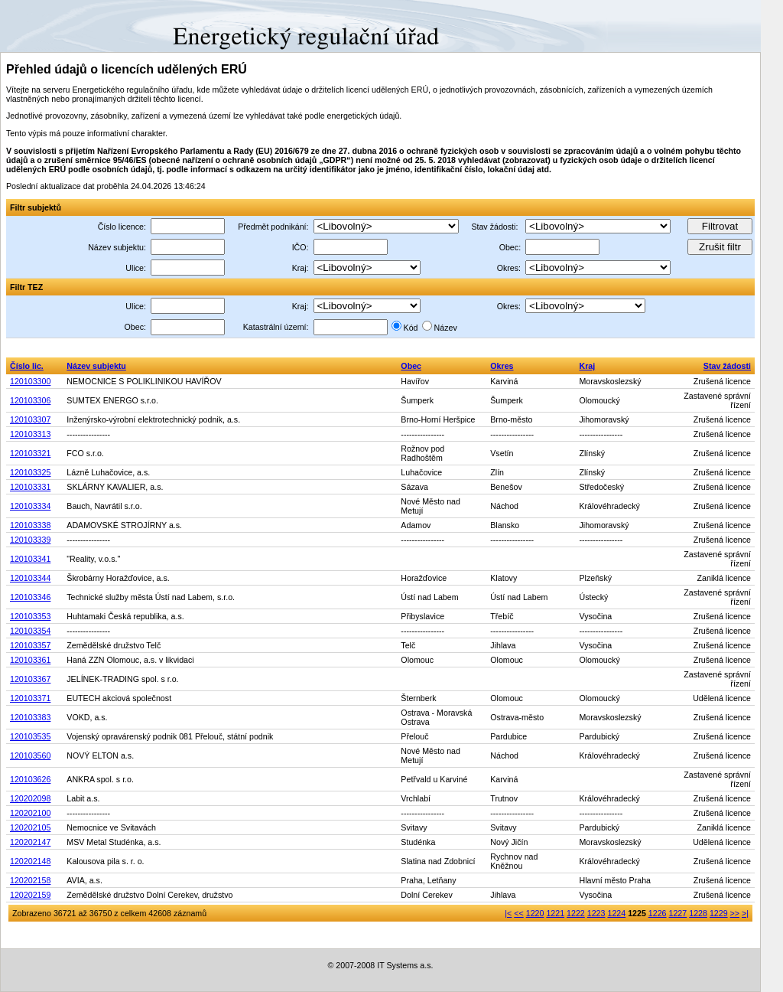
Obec (411, 365)
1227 (678, 913)
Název (445, 327)
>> (734, 913)
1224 (616, 913)
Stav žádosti (727, 365)
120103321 (30, 453)
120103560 (30, 755)
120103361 (30, 659)
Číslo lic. (27, 365)
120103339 (30, 539)
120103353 (30, 616)
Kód (411, 327)
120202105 (30, 827)
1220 (535, 913)
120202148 (30, 861)
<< (518, 913)
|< (508, 913)
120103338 (30, 525)
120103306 (30, 400)
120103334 (30, 506)
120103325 (30, 472)
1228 (698, 913)
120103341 (30, 558)
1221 (555, 913)
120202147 (30, 842)
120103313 (30, 434)
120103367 (30, 679)
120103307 (30, 419)
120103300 (30, 381)
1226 (657, 913)
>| (745, 913)
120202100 (30, 812)
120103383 (30, 717)
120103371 (30, 698)
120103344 (30, 577)
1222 (576, 913)
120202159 (30, 894)
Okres (501, 365)
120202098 (30, 798)
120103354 (30, 630)
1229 (719, 913)
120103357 (30, 645)
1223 (596, 913)
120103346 (30, 597)
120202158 (30, 880)
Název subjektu (96, 365)
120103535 (30, 736)
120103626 (30, 779)
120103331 (30, 486)
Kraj (587, 365)
